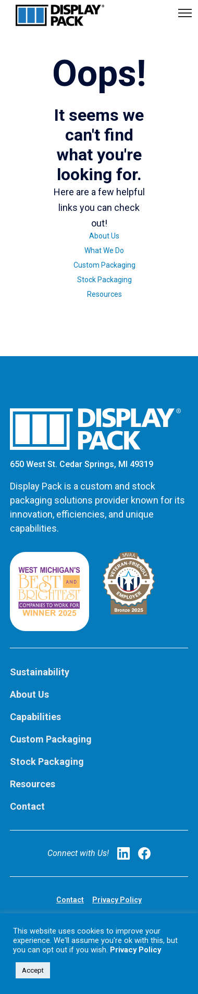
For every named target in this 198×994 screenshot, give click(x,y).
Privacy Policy (117, 900)
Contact (27, 806)
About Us (104, 236)
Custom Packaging (104, 265)
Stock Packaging (104, 279)
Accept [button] (33, 970)
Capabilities (35, 716)
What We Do (104, 250)
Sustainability (39, 671)
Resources (104, 294)
